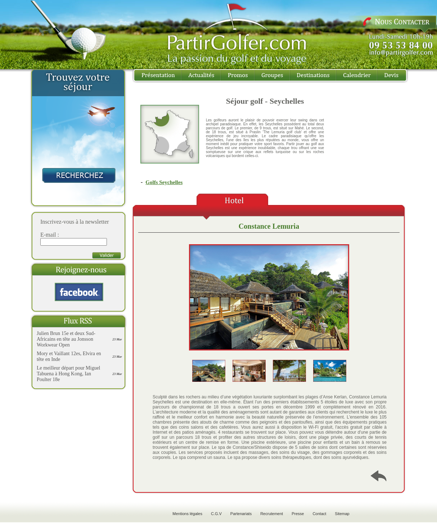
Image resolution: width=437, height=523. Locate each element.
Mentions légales (187, 513)
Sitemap (342, 513)
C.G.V (216, 513)
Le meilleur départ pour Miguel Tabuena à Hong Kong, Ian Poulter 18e (68, 373)
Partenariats (241, 513)
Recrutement (271, 513)
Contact (319, 513)
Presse (298, 513)
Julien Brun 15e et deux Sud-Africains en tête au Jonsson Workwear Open (66, 339)
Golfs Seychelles (164, 182)
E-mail (48, 235)
